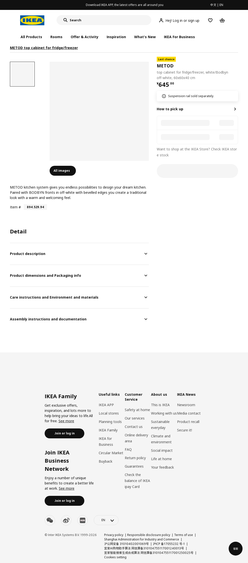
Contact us (134, 426)
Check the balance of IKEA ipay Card (137, 480)
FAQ (128, 449)
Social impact (162, 450)
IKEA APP (106, 404)
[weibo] (66, 520)
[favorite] (236, 69)
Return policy (135, 457)
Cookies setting (115, 557)
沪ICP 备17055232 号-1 (169, 544)
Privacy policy (113, 535)
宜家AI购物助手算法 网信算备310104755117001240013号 (144, 548)
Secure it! (184, 430)
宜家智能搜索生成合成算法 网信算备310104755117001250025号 (148, 553)
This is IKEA (160, 404)
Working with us (164, 413)
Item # (15, 207)
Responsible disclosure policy (148, 535)
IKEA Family (108, 430)
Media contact (189, 413)
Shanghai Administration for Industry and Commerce (141, 539)
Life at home (161, 458)
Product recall (188, 421)
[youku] (82, 520)
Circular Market (111, 452)
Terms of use (183, 535)
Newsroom (186, 404)
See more (66, 421)
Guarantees (134, 466)
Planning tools (110, 421)
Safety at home (137, 409)
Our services (135, 418)
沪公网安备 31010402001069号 (126, 544)
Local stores (109, 413)
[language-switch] (106, 520)
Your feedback (162, 467)
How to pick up (170, 109)
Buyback (105, 461)
